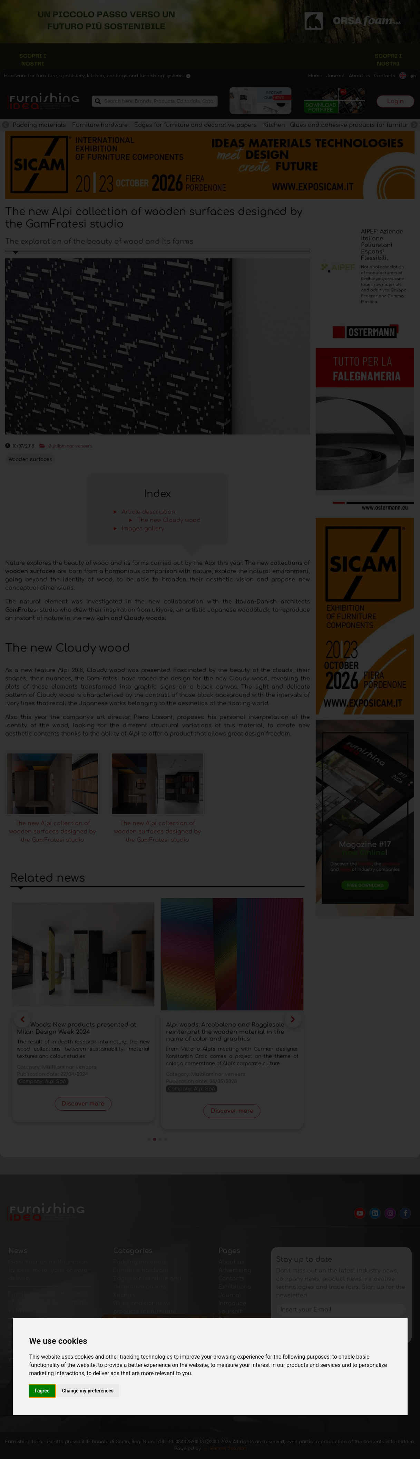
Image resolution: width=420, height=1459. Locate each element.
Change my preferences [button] (88, 1390)
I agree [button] (42, 1390)
